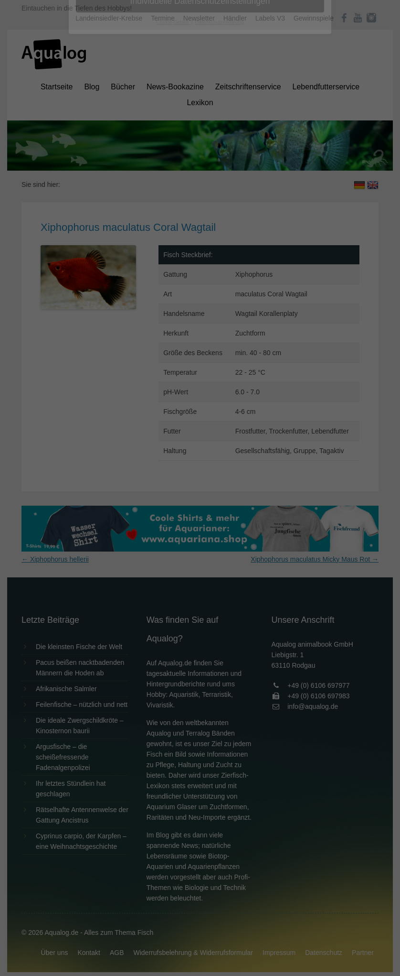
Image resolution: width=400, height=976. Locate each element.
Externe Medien (288, 153)
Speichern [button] (200, 215)
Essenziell (97, 153)
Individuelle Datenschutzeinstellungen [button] (200, 244)
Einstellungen (96, 131)
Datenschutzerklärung (139, 122)
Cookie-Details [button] (173, 265)
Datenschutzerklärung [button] (219, 265)
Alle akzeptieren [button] (200, 187)
